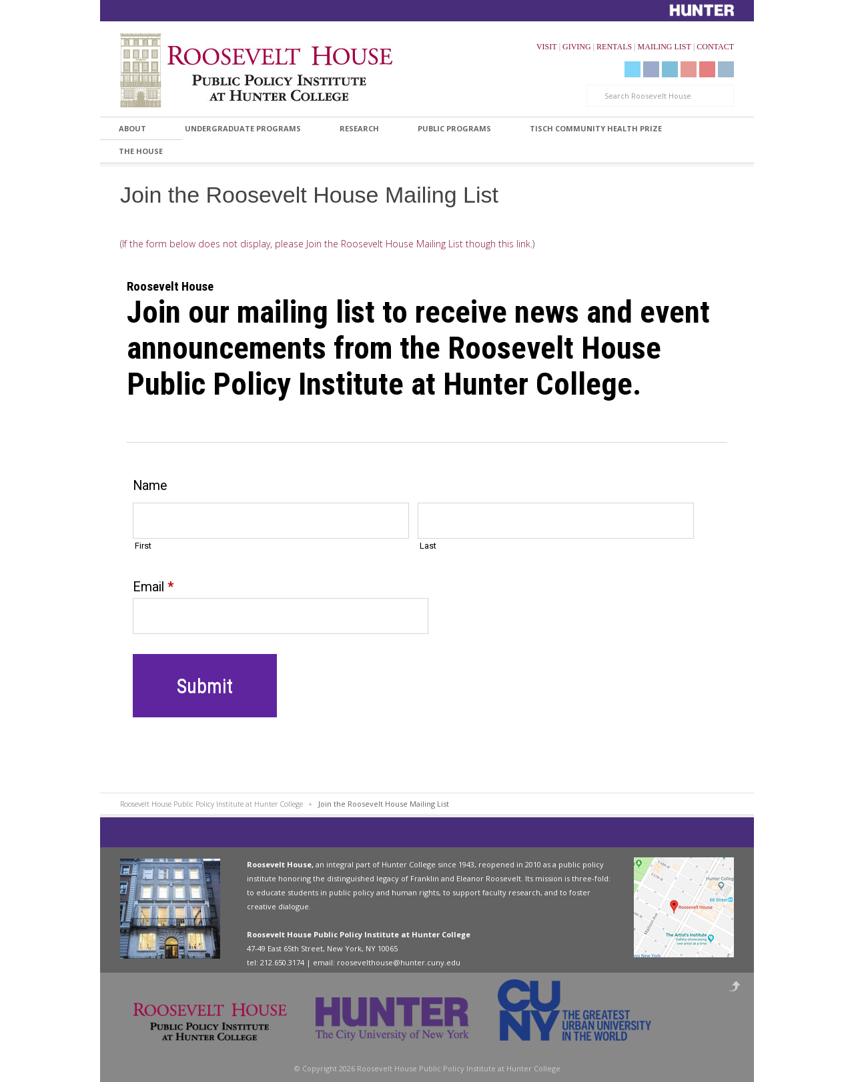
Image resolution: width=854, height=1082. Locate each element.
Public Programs (454, 128)
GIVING (576, 46)
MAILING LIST (664, 46)
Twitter (632, 69)
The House (141, 151)
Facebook (651, 69)
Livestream (707, 69)
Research (359, 128)
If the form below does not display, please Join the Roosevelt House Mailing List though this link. (327, 243)
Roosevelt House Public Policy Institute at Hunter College (211, 804)
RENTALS (614, 46)
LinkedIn (670, 69)
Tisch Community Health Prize (596, 128)
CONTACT (715, 46)
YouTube (689, 69)
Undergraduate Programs (243, 128)
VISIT (546, 46)
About (132, 128)
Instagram (726, 69)
